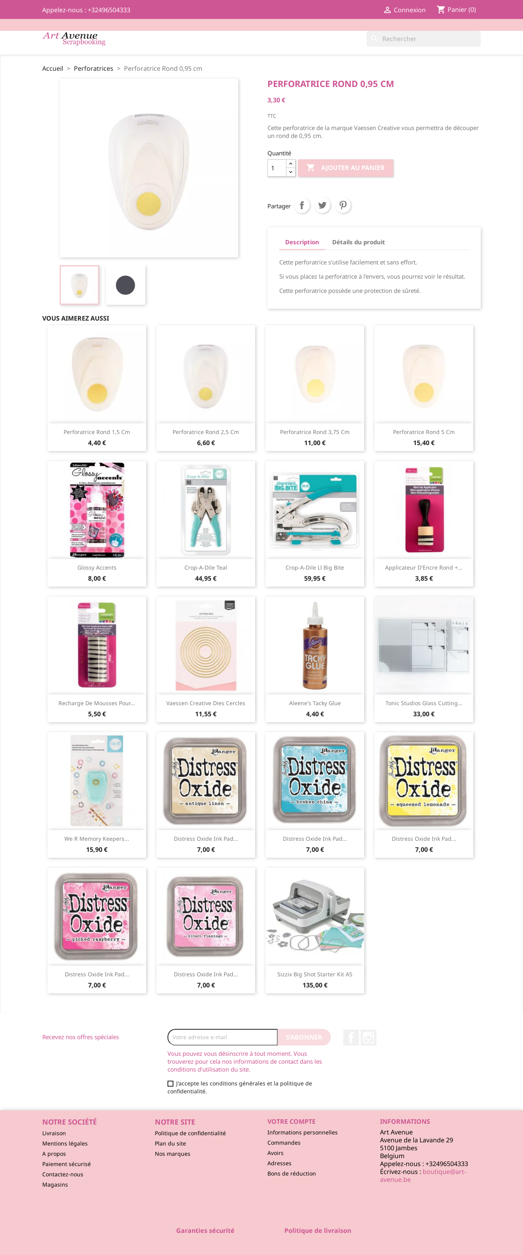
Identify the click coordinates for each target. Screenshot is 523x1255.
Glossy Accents (97, 567)
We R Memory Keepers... (96, 838)
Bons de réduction (291, 1173)
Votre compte (291, 1121)
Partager (302, 205)
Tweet (322, 205)
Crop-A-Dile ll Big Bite (315, 567)
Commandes (284, 1142)
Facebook (351, 1038)
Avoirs (275, 1153)
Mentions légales (65, 1143)
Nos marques (172, 1153)
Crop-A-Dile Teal (205, 567)
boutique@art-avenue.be (423, 1175)
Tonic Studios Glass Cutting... (424, 703)
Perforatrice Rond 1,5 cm (97, 432)
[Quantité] (276, 168)
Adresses (279, 1163)
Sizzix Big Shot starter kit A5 (314, 974)
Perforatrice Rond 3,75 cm (315, 432)
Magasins (55, 1184)
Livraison (54, 1133)
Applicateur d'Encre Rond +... (424, 567)
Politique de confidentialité (190, 1133)
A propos (54, 1153)
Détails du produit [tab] (358, 242)
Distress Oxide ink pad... (206, 838)
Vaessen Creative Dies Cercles (205, 703)
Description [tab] (302, 242)
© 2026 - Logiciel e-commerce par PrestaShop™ (262, 1245)
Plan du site (170, 1143)
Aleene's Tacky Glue (315, 703)
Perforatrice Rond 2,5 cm (206, 432)
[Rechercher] (424, 39)
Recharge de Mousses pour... (96, 703)
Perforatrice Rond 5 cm (424, 432)
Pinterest (343, 205)
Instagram (368, 1038)
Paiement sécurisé (66, 1164)
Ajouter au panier (345, 168)
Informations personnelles (302, 1132)
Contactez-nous (62, 1174)
